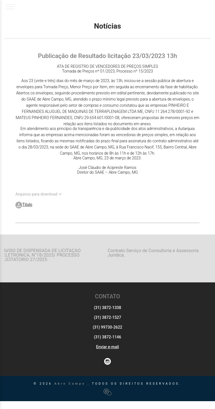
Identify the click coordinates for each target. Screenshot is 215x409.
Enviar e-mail (107, 354)
